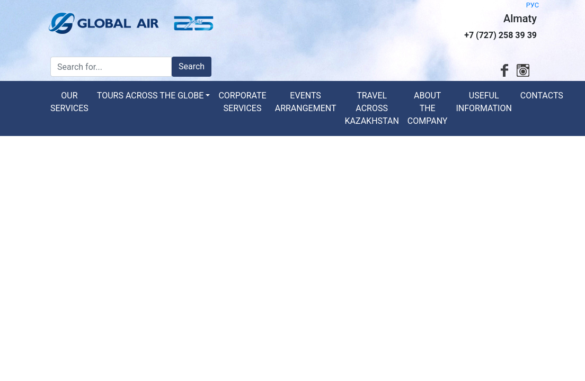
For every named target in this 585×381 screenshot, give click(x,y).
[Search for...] (111, 67)
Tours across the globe (150, 95)
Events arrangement (305, 101)
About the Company (427, 108)
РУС (532, 5)
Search (192, 66)
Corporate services (242, 101)
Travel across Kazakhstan (371, 108)
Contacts (541, 95)
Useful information (483, 101)
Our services (69, 101)
